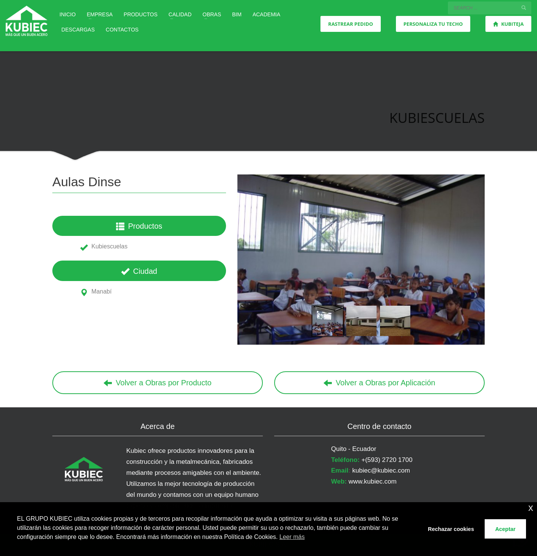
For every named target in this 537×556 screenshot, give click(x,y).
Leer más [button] (292, 537)
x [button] (530, 507)
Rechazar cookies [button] (451, 529)
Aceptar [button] (505, 529)
